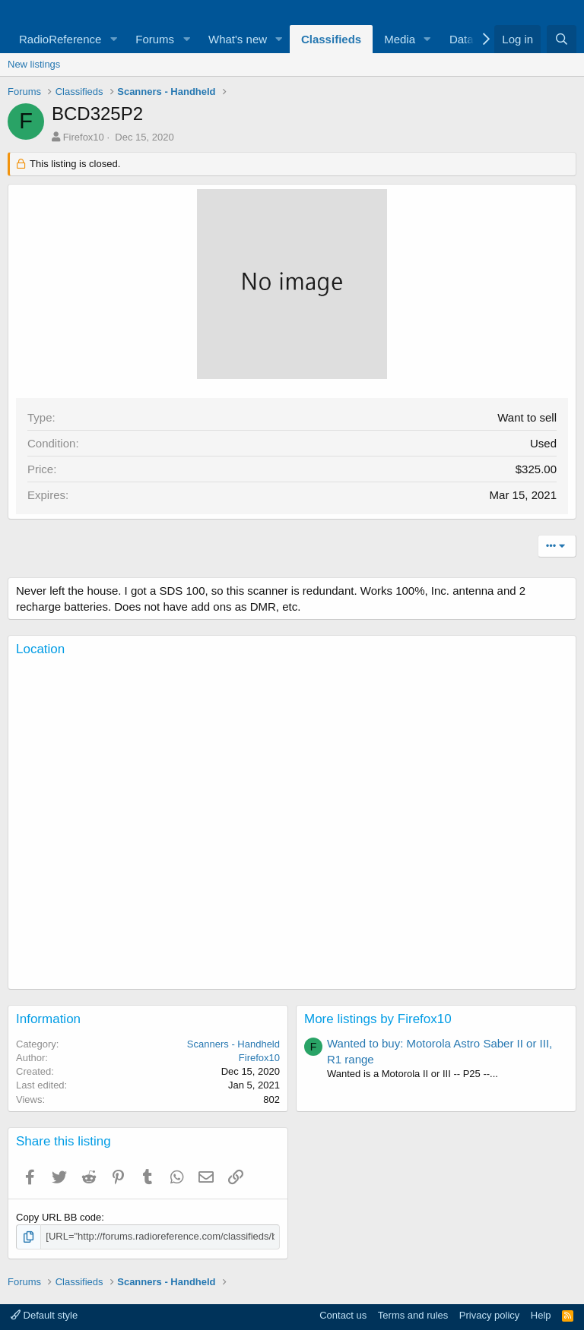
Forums (154, 39)
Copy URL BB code (58, 1217)
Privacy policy (489, 1315)
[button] (113, 39)
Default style (44, 1315)
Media (399, 39)
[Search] (561, 39)
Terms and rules (413, 1315)
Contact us (343, 1315)
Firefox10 (83, 137)
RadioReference (60, 39)
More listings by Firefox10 (378, 1019)
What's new (237, 39)
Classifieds (331, 39)
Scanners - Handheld (233, 1044)
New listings (34, 64)
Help (541, 1315)
